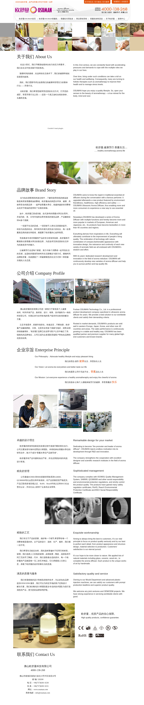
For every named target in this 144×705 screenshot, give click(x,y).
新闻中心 (121, 19)
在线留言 (125, 2)
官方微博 (105, 2)
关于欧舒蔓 (110, 19)
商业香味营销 (81, 19)
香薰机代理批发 (67, 19)
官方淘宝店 (89, 2)
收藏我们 (117, 2)
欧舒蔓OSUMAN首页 (27, 19)
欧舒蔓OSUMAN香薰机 (48, 19)
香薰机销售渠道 (96, 19)
